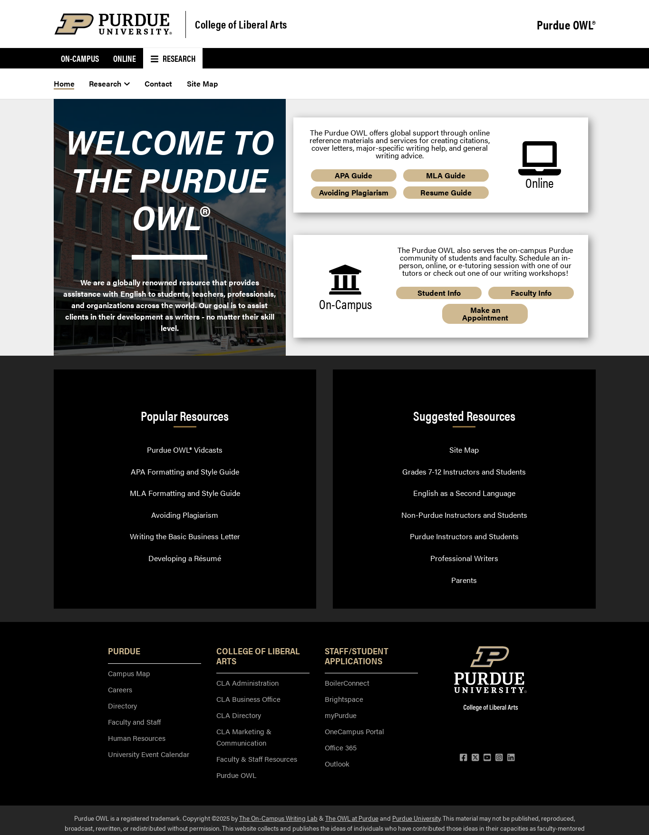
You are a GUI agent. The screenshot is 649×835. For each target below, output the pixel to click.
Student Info (439, 292)
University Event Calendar (148, 754)
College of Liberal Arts (241, 24)
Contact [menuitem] (158, 83)
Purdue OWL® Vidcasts (185, 449)
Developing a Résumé (184, 558)
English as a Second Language (464, 492)
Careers (120, 689)
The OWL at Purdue (351, 818)
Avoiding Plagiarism (353, 192)
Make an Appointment (485, 313)
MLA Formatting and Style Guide (185, 492)
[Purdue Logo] (113, 24)
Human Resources (136, 738)
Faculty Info (531, 292)
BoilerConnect (347, 683)
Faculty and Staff (134, 722)
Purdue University (416, 818)
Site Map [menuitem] (202, 83)
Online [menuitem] (124, 58)
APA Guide (353, 175)
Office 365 (341, 747)
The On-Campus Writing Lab (278, 818)
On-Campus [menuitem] (80, 58)
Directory (122, 705)
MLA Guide (445, 175)
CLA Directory (238, 715)
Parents (464, 579)
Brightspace (344, 699)
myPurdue (341, 715)
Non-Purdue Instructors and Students (464, 514)
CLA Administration (247, 683)
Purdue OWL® (566, 25)
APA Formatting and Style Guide (185, 471)
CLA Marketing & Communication (243, 737)
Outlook (337, 763)
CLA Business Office (248, 699)
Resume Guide (446, 192)
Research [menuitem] (172, 58)
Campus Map (129, 673)
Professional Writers (464, 558)
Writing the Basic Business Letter (185, 536)
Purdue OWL (236, 775)
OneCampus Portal (354, 731)
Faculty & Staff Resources (256, 759)
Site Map (464, 449)
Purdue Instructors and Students (464, 536)
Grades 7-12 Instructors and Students (464, 471)
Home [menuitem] (64, 83)
